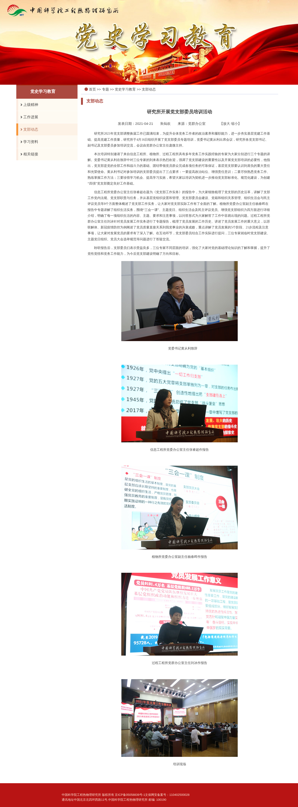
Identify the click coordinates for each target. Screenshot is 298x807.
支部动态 (28, 129)
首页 (92, 89)
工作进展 (28, 117)
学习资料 (28, 142)
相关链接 (28, 154)
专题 (105, 89)
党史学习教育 (125, 89)
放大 (226, 124)
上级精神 (28, 105)
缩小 (234, 124)
